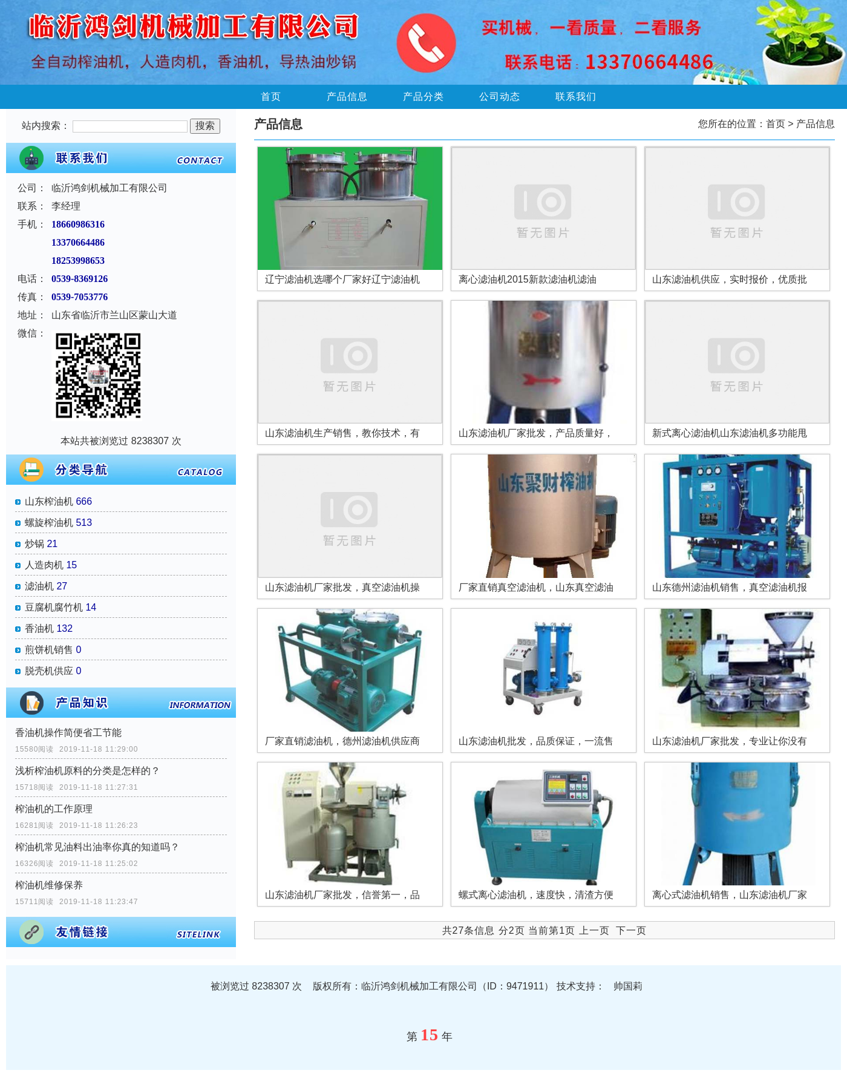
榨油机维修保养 (49, 885)
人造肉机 (44, 565)
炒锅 (34, 544)
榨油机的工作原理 (54, 809)
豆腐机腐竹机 (54, 607)
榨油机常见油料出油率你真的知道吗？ (97, 847)
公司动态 (499, 96)
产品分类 (423, 96)
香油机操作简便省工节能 (68, 732)
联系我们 (576, 96)
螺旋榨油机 (49, 522)
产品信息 (347, 96)
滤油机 (39, 586)
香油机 (39, 628)
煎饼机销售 (49, 650)
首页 (271, 96)
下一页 (631, 930)
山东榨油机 (49, 501)
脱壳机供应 (49, 671)
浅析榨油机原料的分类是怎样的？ (87, 771)
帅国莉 (628, 986)
